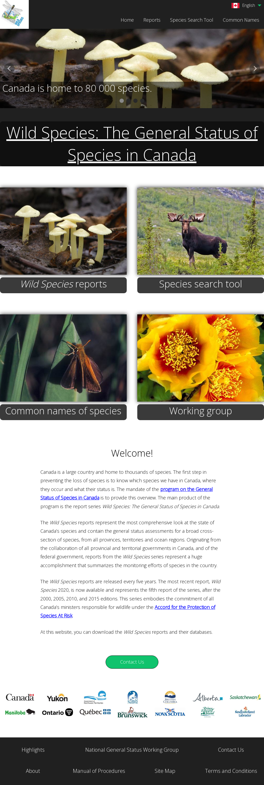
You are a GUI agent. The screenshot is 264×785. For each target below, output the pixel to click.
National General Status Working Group (132, 749)
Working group (200, 410)
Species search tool (200, 283)
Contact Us (231, 749)
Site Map (165, 770)
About (33, 770)
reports (63, 283)
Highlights (33, 749)
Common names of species (63, 410)
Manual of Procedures (99, 770)
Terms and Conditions (231, 770)
